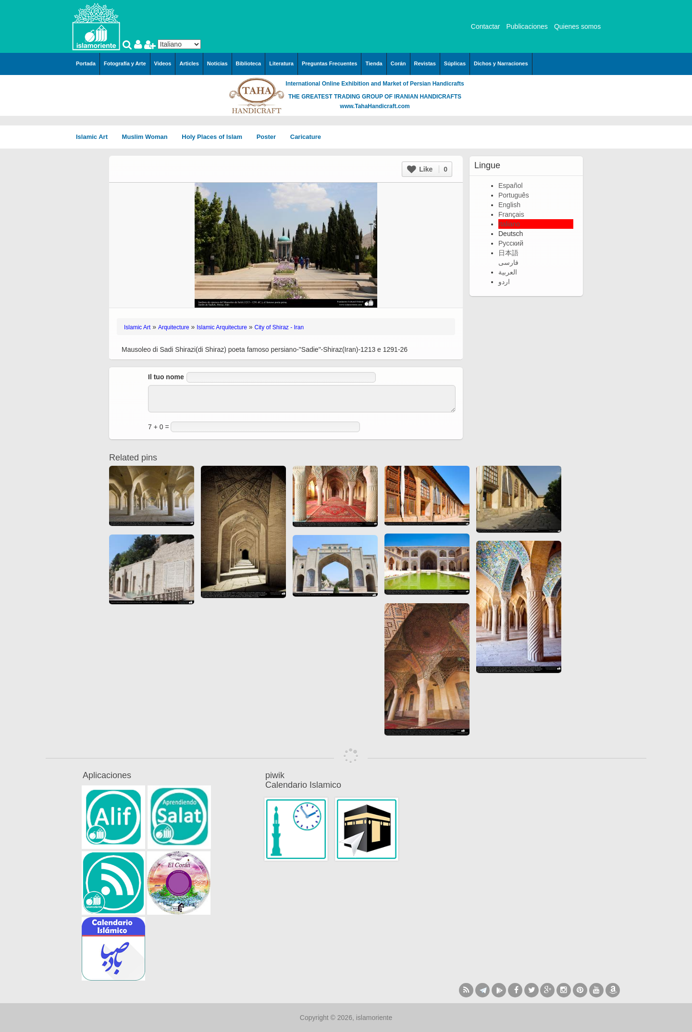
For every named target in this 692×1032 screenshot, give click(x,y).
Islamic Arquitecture (222, 327)
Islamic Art (95, 136)
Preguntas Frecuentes (330, 63)
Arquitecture (173, 327)
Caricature (305, 136)
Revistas (425, 63)
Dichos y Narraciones (501, 63)
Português (513, 195)
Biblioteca (248, 63)
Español (510, 185)
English (509, 205)
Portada (86, 63)
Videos (163, 63)
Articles (188, 63)
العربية (507, 272)
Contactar (485, 26)
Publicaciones (526, 26)
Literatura (281, 63)
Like (427, 169)
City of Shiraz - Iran (279, 327)
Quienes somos (577, 26)
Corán (398, 63)
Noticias (217, 63)
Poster (270, 136)
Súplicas (455, 63)
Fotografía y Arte (125, 63)
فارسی (508, 262)
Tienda (373, 63)
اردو (504, 282)
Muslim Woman (148, 136)
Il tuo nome (166, 377)
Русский (510, 243)
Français (511, 214)
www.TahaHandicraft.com (374, 106)
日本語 (508, 253)
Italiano (509, 224)
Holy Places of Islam (215, 136)
